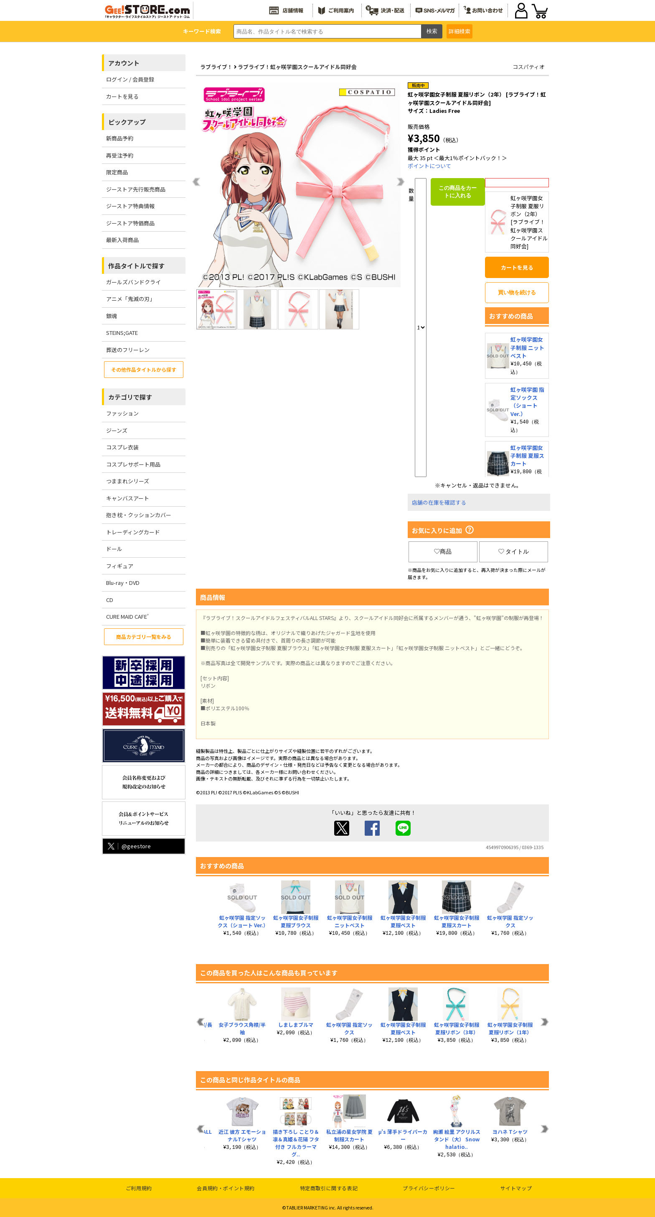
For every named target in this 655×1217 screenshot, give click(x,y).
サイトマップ (516, 1187)
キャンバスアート (127, 498)
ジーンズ (116, 430)
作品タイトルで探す (136, 265)
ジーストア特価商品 (130, 223)
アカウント (124, 63)
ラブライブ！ (216, 67)
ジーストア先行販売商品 (135, 189)
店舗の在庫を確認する (439, 502)
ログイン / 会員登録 (130, 79)
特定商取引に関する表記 (329, 1187)
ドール (114, 549)
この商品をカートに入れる (458, 192)
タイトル (513, 551)
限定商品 (117, 172)
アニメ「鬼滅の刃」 (130, 299)
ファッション (122, 413)
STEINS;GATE (122, 333)
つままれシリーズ (127, 481)
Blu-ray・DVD (123, 583)
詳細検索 (459, 31)
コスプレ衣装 (122, 447)
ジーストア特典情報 (130, 206)
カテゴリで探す (130, 397)
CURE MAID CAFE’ (127, 616)
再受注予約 (119, 155)
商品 (443, 551)
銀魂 (111, 316)
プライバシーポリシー (429, 1187)
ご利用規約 (139, 1187)
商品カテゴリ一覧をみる (143, 636)
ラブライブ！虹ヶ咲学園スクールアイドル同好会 (297, 67)
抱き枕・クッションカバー (138, 515)
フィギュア (119, 566)
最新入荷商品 (122, 240)
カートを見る (122, 96)
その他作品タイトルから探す (143, 369)
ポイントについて (429, 166)
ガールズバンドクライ (133, 282)
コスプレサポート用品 (133, 464)
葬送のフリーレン (128, 350)
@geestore (128, 846)
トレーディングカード (133, 532)
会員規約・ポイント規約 (226, 1187)
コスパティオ (529, 67)
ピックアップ (127, 121)
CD (109, 600)
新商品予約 (119, 138)
